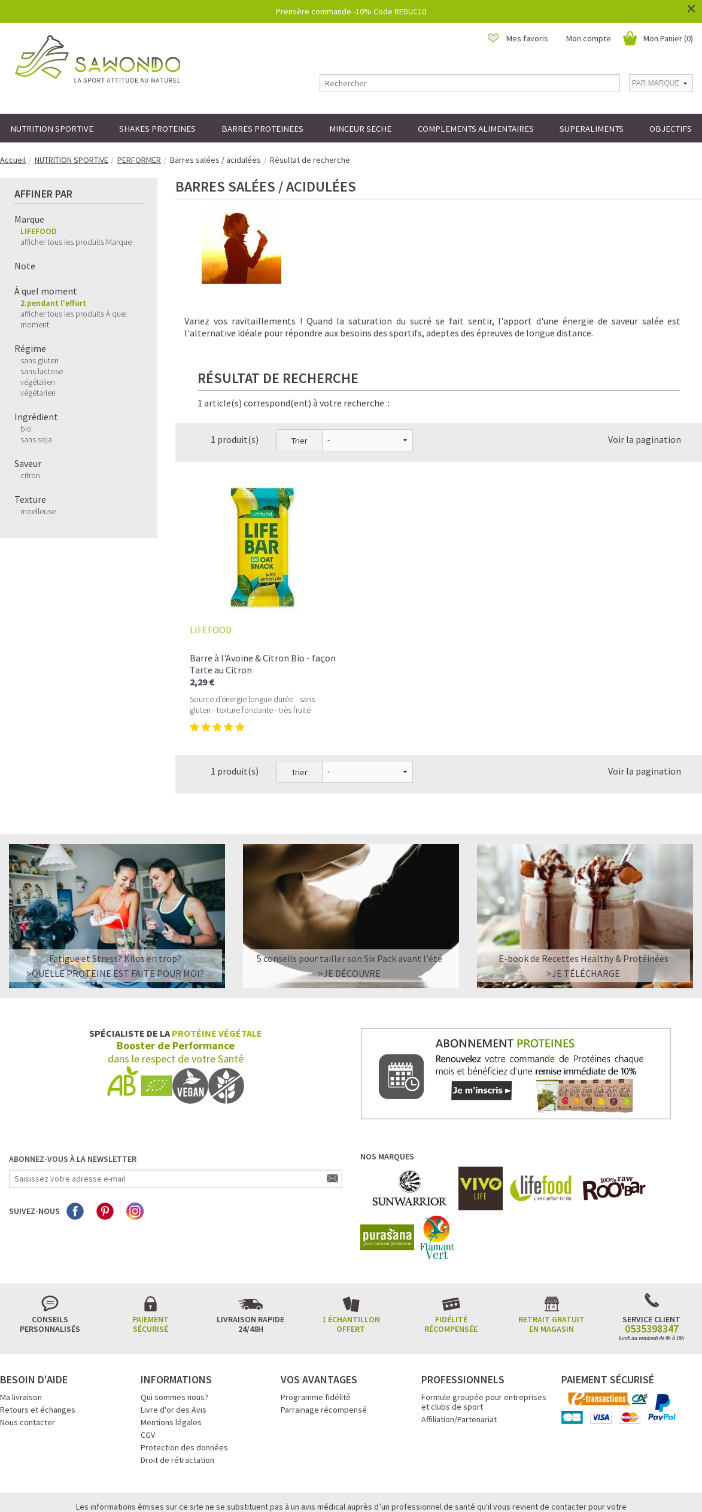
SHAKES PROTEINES (157, 128)
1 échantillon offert (351, 1257)
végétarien (38, 392)
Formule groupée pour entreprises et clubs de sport (483, 1335)
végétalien (37, 382)
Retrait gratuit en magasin (551, 1257)
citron (30, 475)
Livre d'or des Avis (173, 1343)
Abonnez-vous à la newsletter (72, 1092)
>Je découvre (349, 907)
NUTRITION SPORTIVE (51, 128)
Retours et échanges (37, 1343)
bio (26, 428)
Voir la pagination (644, 373)
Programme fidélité (316, 1330)
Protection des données (184, 1381)
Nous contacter (27, 1355)
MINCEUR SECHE (360, 128)
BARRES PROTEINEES (262, 128)
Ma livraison (21, 1330)
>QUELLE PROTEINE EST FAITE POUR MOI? (115, 907)
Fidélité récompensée (451, 1257)
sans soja (36, 439)
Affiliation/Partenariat (459, 1352)
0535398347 (652, 1262)
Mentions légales (171, 1355)
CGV (148, 1368)
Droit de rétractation (177, 1393)
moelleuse (38, 511)
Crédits (393, 1486)
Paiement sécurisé (150, 1257)
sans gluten (39, 360)
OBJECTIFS (670, 128)
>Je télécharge (583, 907)
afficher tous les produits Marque (76, 241)
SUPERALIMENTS (592, 128)
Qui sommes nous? (174, 1330)
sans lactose (41, 371)
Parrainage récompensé (324, 1343)
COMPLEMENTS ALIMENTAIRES (476, 128)
